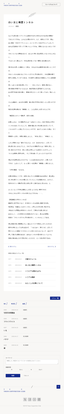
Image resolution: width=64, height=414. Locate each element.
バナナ (6, 339)
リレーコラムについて (51, 4)
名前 (24, 303)
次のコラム (51, 246)
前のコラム (13, 246)
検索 (13, 375)
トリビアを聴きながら (33, 271)
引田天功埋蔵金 (9, 313)
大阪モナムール (30, 259)
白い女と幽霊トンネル (33, 265)
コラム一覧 (55, 298)
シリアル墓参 (30, 277)
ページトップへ (58, 386)
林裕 (17, 26)
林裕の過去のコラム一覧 (16, 253)
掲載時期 (8, 367)
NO (6, 303)
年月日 (14, 303)
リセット (26, 375)
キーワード (9, 357)
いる (5, 330)
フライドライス (9, 322)
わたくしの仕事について (34, 283)
